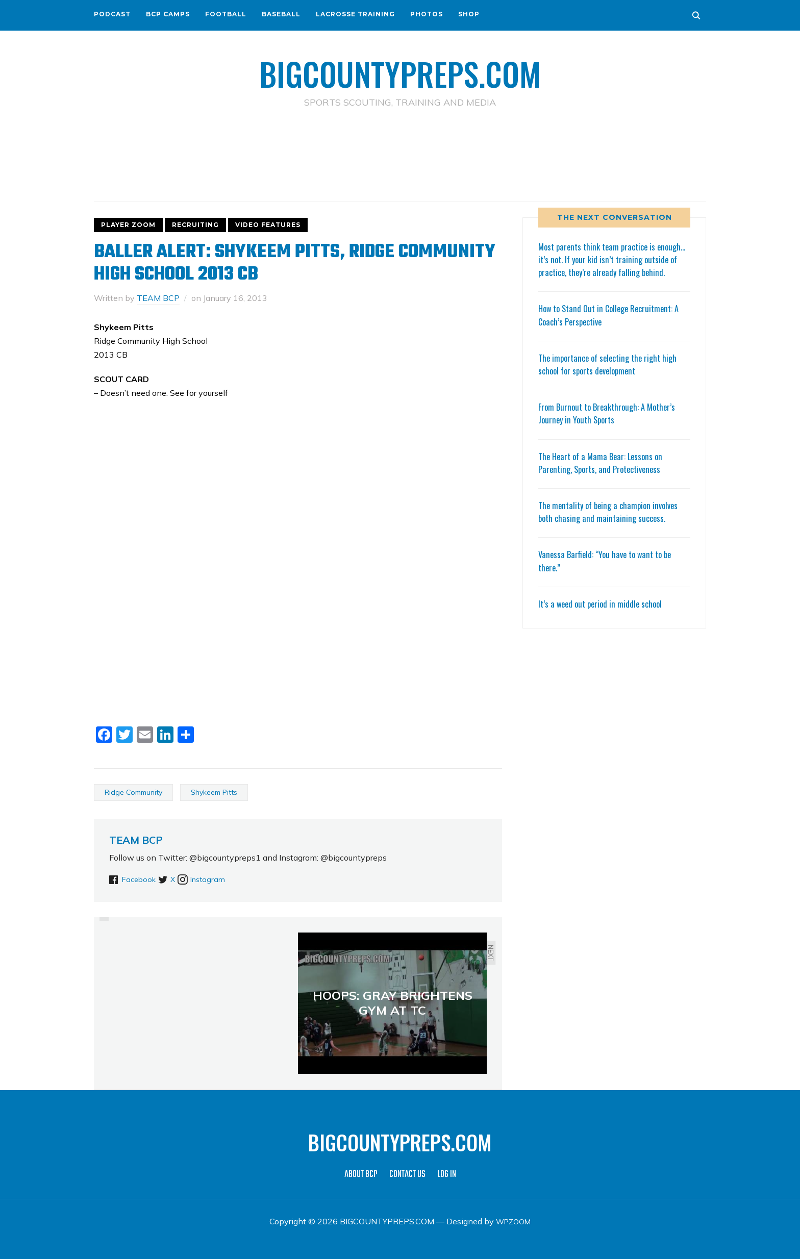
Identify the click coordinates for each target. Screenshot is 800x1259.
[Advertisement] (400, 154)
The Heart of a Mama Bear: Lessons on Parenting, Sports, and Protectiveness (604, 475)
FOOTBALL (225, 14)
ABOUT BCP (361, 1174)
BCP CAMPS (168, 14)
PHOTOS (426, 14)
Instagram (227, 879)
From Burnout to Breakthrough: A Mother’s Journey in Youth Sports (611, 426)
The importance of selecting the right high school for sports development (612, 376)
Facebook (140, 879)
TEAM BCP (158, 297)
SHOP (469, 14)
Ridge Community (133, 791)
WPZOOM (513, 1221)
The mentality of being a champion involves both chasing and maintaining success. (612, 524)
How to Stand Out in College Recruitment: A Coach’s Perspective (614, 327)
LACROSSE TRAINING (355, 14)
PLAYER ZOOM (128, 224)
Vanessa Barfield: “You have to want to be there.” (609, 573)
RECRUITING (195, 224)
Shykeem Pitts (214, 791)
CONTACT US (407, 1174)
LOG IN (446, 1174)
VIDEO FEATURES (268, 224)
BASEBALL (281, 14)
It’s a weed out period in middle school (603, 615)
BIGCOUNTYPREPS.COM (400, 71)
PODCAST (112, 14)
